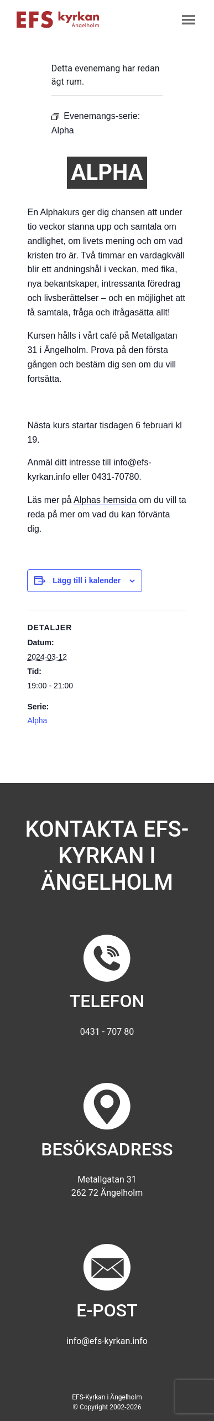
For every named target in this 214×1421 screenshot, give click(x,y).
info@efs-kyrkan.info (107, 1341)
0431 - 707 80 (107, 1031)
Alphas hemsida (105, 500)
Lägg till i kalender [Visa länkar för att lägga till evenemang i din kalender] (87, 580)
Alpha (37, 720)
